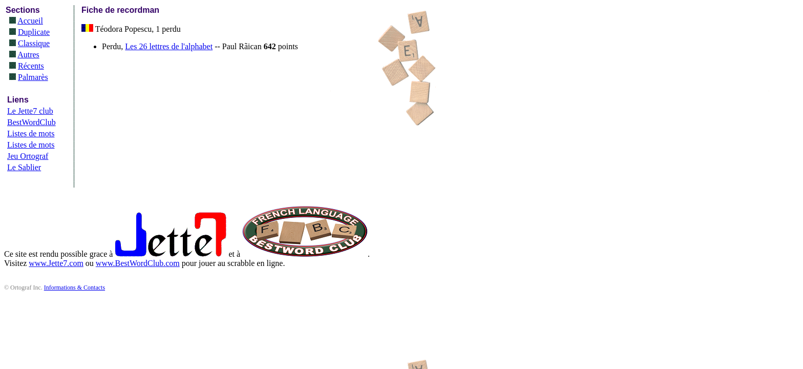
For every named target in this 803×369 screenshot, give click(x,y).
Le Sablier (24, 167)
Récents (31, 65)
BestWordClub (31, 122)
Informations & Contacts (74, 287)
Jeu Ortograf (27, 156)
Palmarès (33, 77)
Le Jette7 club (30, 111)
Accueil (30, 20)
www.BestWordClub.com (138, 263)
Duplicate (34, 32)
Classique (34, 43)
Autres (28, 54)
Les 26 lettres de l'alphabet (169, 46)
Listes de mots (30, 133)
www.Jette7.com (56, 263)
